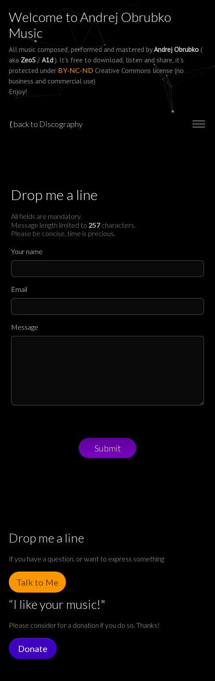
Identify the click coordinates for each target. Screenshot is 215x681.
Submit (108, 448)
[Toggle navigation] (198, 124)
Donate (32, 648)
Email (19, 289)
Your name (27, 251)
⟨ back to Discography (46, 124)
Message (24, 327)
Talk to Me (37, 582)
